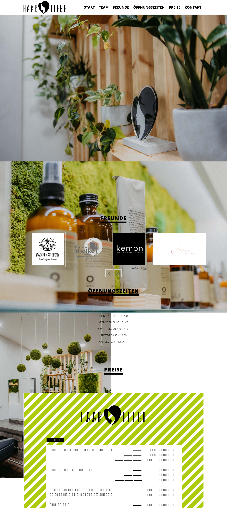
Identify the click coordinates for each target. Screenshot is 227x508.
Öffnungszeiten (149, 7)
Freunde (121, 7)
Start (89, 7)
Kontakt (193, 7)
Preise (174, 7)
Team (104, 7)
